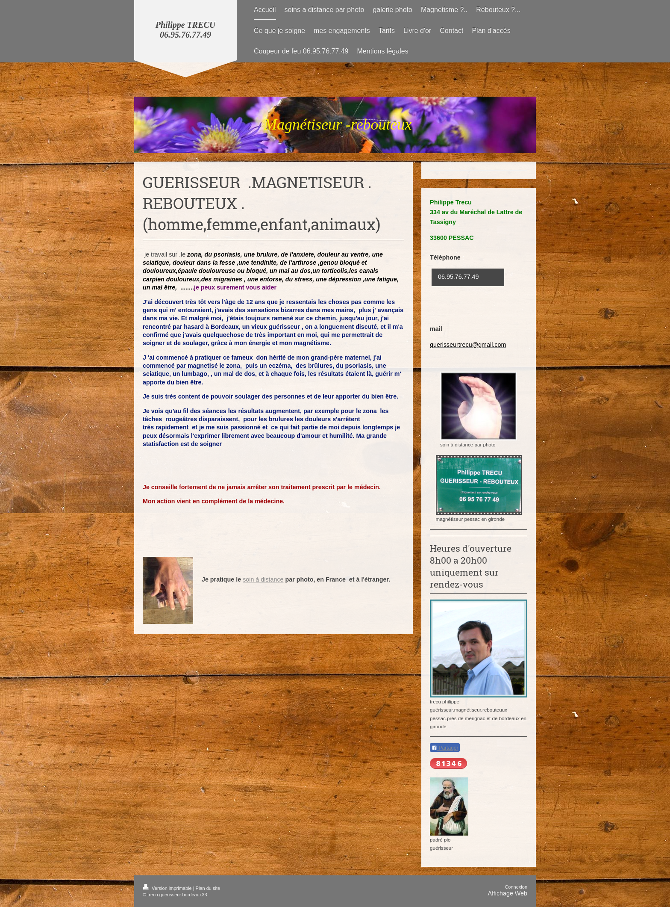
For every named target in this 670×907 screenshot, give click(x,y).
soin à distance (263, 579)
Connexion (516, 886)
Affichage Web (507, 893)
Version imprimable (168, 888)
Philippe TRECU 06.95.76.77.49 (186, 29)
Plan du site (208, 888)
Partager (445, 748)
